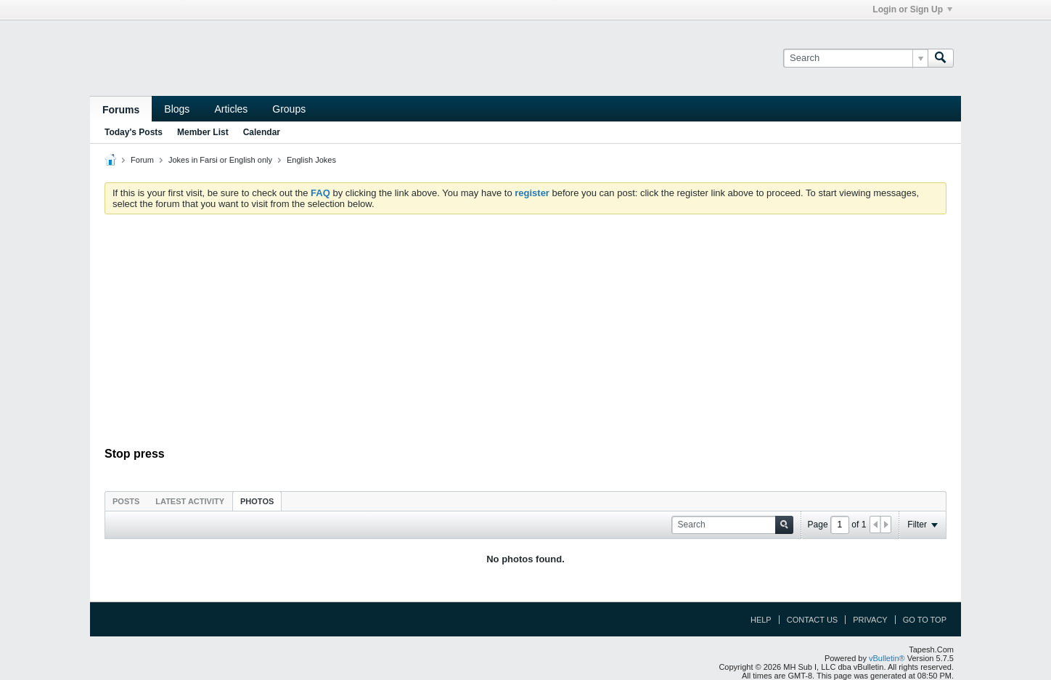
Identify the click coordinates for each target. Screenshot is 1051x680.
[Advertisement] (525, 334)
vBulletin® (887, 658)
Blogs (176, 109)
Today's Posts (134, 132)
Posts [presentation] (126, 501)
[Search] (855, 58)
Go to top (924, 619)
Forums (120, 110)
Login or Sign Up (912, 9)
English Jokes (311, 159)
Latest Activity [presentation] (189, 501)
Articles (231, 109)
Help (761, 619)
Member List (203, 132)
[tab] (126, 501)
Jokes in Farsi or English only (220, 159)
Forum (142, 159)
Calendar (261, 132)
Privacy (870, 619)
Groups (289, 109)
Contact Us (812, 619)
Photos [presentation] (257, 501)
